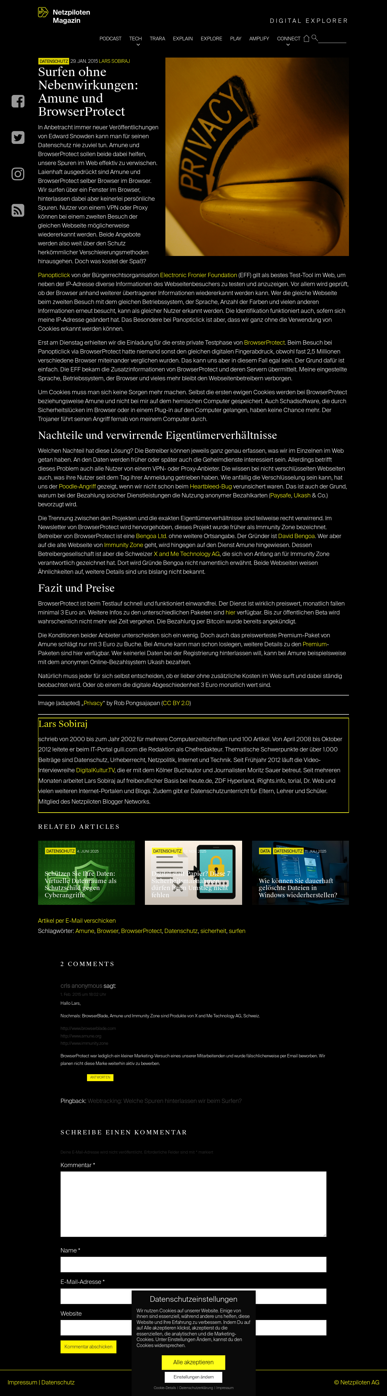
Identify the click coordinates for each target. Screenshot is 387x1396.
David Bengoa (296, 536)
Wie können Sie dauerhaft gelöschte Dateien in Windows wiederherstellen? (298, 888)
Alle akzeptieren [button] (193, 1363)
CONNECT (288, 38)
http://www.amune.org (81, 1036)
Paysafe (280, 496)
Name (70, 1251)
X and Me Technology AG (187, 554)
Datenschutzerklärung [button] (196, 1388)
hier (231, 613)
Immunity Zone (123, 545)
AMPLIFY (259, 38)
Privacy (93, 703)
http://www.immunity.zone (84, 1043)
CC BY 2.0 (176, 703)
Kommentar (78, 1165)
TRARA (157, 38)
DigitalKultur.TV (95, 771)
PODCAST (110, 38)
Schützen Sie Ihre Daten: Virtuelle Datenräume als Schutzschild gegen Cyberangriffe (80, 884)
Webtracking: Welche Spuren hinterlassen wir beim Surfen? (165, 1101)
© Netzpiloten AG (356, 1383)
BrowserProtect (264, 343)
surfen (237, 931)
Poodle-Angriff (77, 487)
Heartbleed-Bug (211, 487)
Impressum (22, 1383)
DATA (265, 852)
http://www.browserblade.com (88, 1029)
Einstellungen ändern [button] (194, 1377)
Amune (84, 931)
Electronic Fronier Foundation (198, 275)
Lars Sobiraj (114, 61)
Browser (107, 931)
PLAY (235, 38)
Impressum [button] (225, 1388)
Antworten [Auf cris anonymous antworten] (100, 1077)
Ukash (302, 496)
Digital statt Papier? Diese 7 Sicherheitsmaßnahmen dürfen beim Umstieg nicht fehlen (190, 884)
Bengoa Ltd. (151, 536)
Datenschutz (54, 62)
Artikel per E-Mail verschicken (77, 921)
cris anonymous (81, 986)
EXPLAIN (183, 38)
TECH (135, 38)
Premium (315, 645)
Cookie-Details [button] (165, 1388)
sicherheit (213, 931)
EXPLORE (211, 38)
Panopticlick (54, 275)
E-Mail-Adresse (83, 1282)
